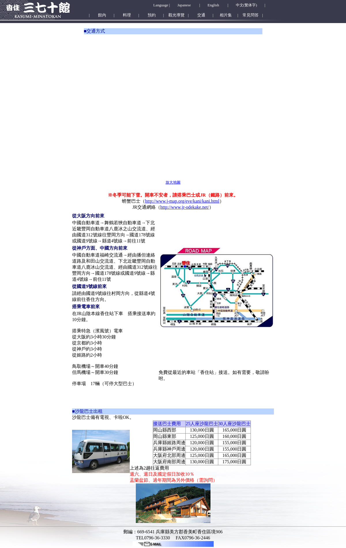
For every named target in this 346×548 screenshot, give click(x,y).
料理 (127, 15)
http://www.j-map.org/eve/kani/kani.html (182, 201)
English (213, 5)
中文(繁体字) (246, 5)
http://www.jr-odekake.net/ (184, 207)
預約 (152, 15)
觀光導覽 (176, 15)
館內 (102, 15)
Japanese (184, 5)
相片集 (226, 15)
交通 (201, 15)
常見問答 (250, 15)
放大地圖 (173, 182)
